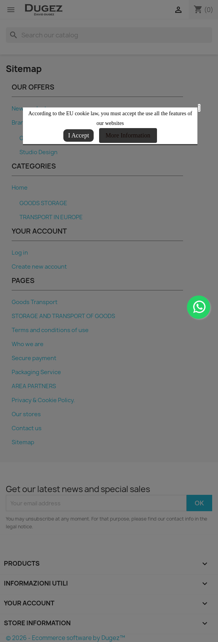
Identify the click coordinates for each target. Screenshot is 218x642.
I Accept (78, 135)
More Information (128, 135)
